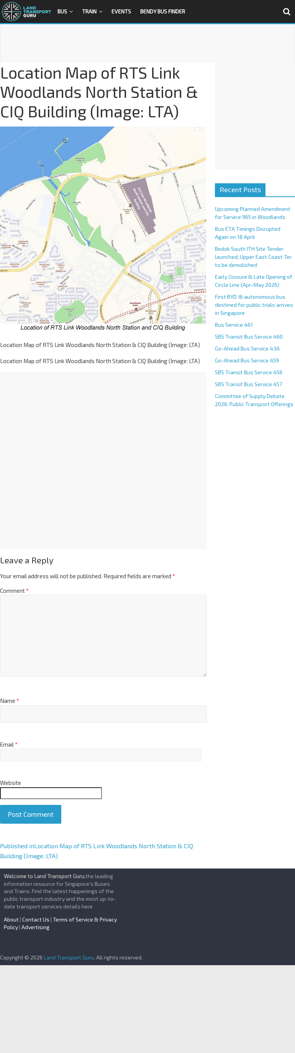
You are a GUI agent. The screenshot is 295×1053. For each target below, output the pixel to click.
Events (121, 11)
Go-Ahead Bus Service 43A (247, 348)
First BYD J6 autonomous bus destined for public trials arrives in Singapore (254, 304)
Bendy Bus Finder (162, 11)
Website (10, 782)
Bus (62, 11)
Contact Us (35, 919)
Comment (14, 590)
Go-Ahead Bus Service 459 (247, 360)
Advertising (35, 927)
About (11, 919)
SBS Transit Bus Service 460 (249, 336)
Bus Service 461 (234, 324)
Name (9, 700)
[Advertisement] (147, 43)
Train (89, 11)
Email (9, 744)
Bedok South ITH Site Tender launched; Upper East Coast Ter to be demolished (253, 256)
